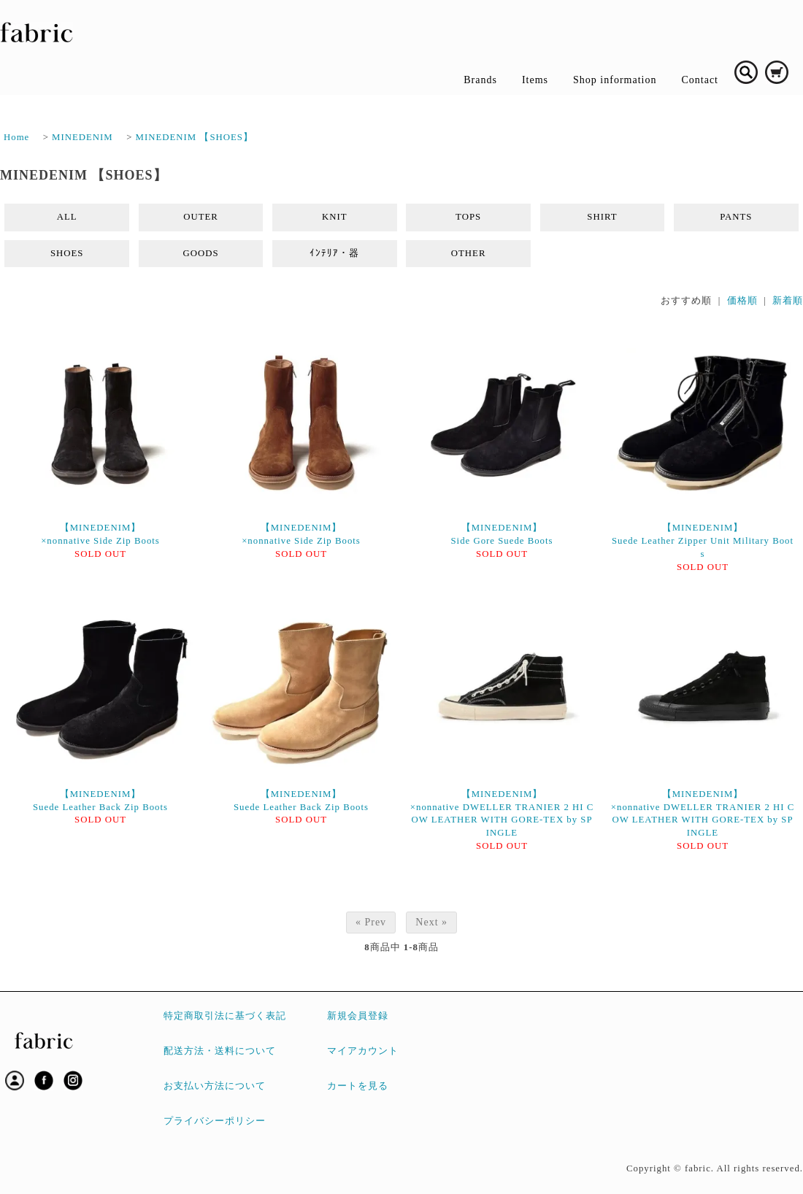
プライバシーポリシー (215, 1121)
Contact (699, 79)
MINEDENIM (82, 137)
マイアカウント (363, 1051)
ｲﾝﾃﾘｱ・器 (334, 253)
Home (16, 137)
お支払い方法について (215, 1086)
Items (535, 79)
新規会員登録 (357, 1016)
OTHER (468, 253)
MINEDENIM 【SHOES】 (194, 137)
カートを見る (357, 1086)
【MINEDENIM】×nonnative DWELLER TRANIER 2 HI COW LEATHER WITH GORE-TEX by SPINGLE (501, 814)
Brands (480, 79)
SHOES (67, 253)
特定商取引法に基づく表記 (225, 1016)
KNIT (334, 217)
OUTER (200, 217)
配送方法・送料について (220, 1051)
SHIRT (602, 217)
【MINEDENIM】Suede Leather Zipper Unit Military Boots (703, 541)
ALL (67, 217)
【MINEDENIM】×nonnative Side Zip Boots (100, 534)
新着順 (787, 301)
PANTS (736, 217)
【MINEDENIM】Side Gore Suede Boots (501, 534)
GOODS (200, 253)
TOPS (468, 217)
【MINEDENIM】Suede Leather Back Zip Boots (100, 800)
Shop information (614, 79)
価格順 (742, 301)
